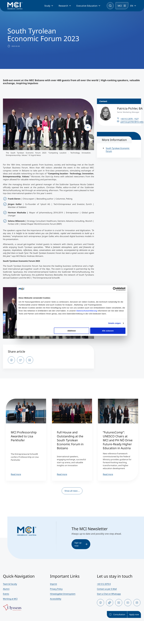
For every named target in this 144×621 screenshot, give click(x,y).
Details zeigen (114, 323)
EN (131, 5)
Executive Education (86, 5)
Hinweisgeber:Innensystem (62, 593)
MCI (120, 5)
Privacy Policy (56, 589)
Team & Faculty (10, 584)
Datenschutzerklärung (86, 311)
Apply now (134, 614)
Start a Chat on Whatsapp (109, 593)
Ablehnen (71, 331)
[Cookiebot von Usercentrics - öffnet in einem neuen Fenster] (114, 289)
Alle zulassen (108, 331)
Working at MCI (10, 598)
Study (47, 5)
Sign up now (80, 544)
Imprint (53, 584)
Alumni (6, 589)
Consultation (117, 614)
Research (63, 5)
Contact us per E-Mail (107, 589)
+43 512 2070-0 (104, 584)
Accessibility (55, 598)
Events (6, 593)
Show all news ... (72, 490)
